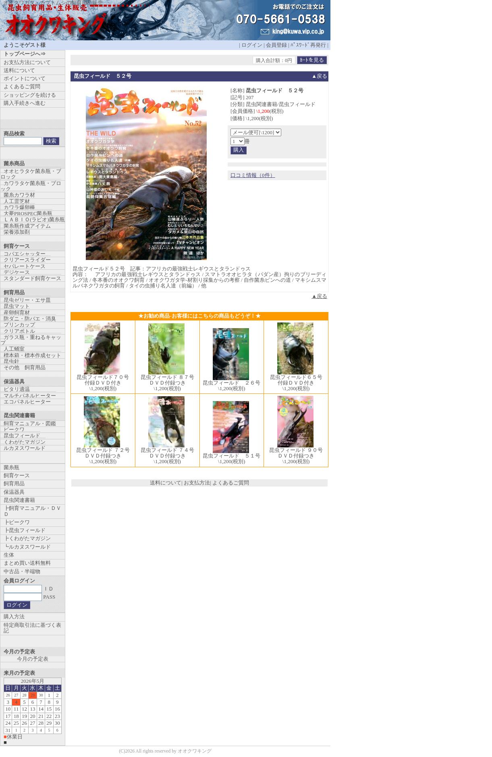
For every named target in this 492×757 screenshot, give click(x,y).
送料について (165, 483)
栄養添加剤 (17, 232)
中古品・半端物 (22, 571)
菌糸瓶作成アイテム (27, 226)
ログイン (251, 45)
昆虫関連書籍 (19, 500)
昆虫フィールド (22, 436)
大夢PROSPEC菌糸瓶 (28, 213)
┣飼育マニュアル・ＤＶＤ (32, 511)
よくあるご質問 (230, 483)
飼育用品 (14, 483)
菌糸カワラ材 (19, 195)
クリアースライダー (27, 260)
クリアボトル (19, 331)
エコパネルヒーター (27, 402)
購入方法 (14, 617)
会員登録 (276, 45)
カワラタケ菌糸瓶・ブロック (30, 186)
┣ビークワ (17, 522)
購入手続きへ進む (25, 103)
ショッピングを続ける (30, 95)
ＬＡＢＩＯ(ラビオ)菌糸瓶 (34, 219)
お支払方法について (27, 62)
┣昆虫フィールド (25, 530)
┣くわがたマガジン (27, 538)
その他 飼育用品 (25, 367)
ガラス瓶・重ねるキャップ (30, 340)
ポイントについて (25, 78)
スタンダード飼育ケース (32, 278)
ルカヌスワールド (25, 448)
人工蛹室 (14, 349)
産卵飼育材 (17, 313)
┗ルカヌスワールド (27, 547)
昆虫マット (17, 306)
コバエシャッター (25, 254)
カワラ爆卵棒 (19, 207)
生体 (9, 555)
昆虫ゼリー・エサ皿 (27, 300)
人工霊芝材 (17, 201)
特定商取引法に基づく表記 (32, 628)
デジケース (17, 272)
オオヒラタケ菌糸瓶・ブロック (30, 174)
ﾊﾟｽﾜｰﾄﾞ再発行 (308, 45)
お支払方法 (197, 483)
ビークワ (14, 429)
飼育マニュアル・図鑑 (30, 423)
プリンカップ (19, 325)
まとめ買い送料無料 (27, 563)
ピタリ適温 (17, 389)
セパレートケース (25, 266)
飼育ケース (17, 475)
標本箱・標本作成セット (32, 355)
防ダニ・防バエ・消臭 (30, 319)
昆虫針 (11, 361)
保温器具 (14, 492)
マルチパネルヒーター (30, 396)
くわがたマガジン (25, 442)
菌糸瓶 (11, 467)
